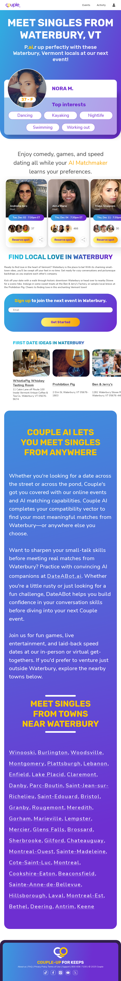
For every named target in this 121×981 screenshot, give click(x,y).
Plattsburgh (64, 763)
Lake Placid (48, 774)
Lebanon (95, 763)
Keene (85, 906)
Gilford (54, 840)
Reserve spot (21, 239)
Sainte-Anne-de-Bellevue (45, 884)
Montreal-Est (85, 895)
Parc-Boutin (46, 785)
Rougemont (48, 807)
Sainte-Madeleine (81, 851)
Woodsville (86, 752)
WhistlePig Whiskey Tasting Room (29, 383)
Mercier (19, 829)
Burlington (53, 752)
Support (66, 966)
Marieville (48, 818)
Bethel (18, 906)
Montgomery (27, 763)
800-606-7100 (79, 966)
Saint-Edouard (58, 796)
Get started (60, 322)
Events (86, 5)
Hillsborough (27, 895)
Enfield (19, 774)
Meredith (79, 807)
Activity (101, 5)
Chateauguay (85, 840)
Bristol (90, 796)
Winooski (22, 752)
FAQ (30, 966)
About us (22, 966)
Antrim (64, 906)
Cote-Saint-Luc (30, 862)
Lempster (78, 818)
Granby (19, 807)
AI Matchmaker (88, 163)
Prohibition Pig (64, 384)
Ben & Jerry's (102, 384)
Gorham (20, 818)
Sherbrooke (25, 840)
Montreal (66, 862)
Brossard (80, 829)
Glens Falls (49, 829)
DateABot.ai (64, 576)
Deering (41, 906)
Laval (56, 895)
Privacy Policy (40, 966)
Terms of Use (54, 966)
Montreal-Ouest (31, 851)
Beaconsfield (76, 873)
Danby (18, 785)
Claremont (82, 774)
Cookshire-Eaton (32, 873)
